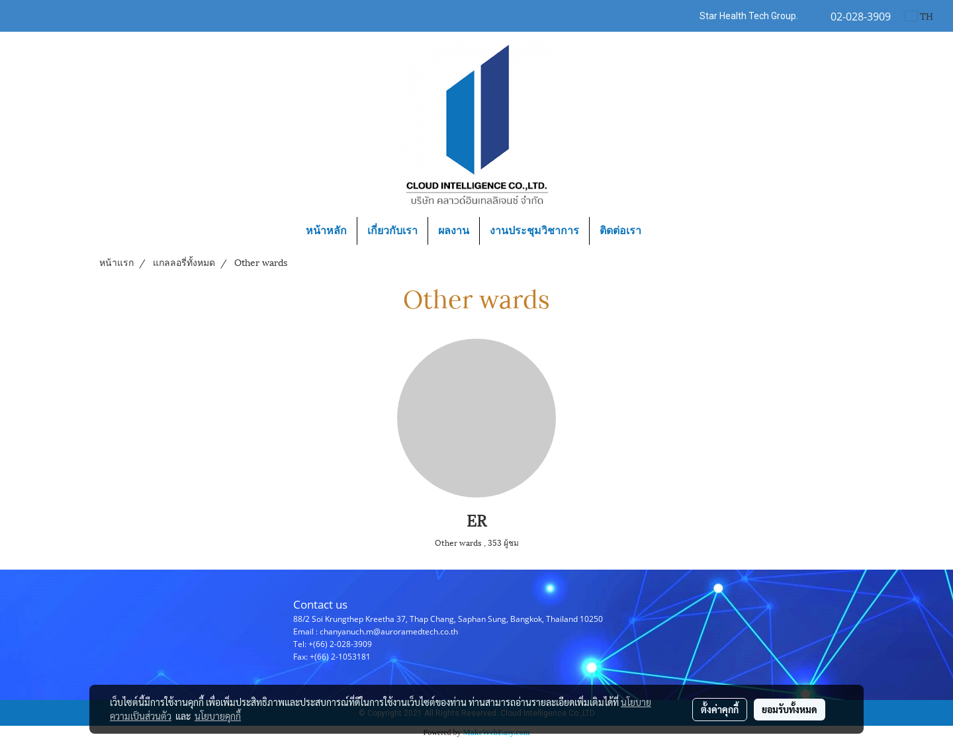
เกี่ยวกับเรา (392, 230)
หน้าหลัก (326, 230)
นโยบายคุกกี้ (218, 716)
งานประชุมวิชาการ (534, 230)
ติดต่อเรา (620, 230)
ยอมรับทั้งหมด (789, 709)
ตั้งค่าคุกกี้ (720, 709)
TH (919, 15)
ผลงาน (453, 230)
